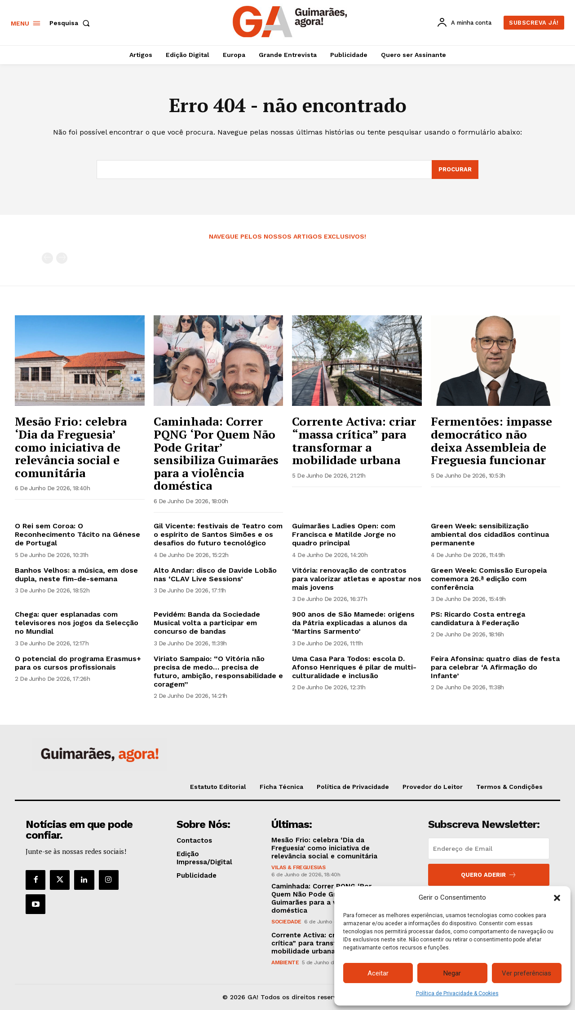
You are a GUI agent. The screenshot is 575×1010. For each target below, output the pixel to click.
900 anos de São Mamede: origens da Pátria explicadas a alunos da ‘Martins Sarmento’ (353, 623)
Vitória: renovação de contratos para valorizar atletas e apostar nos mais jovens (356, 579)
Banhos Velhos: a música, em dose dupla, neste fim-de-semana (76, 574)
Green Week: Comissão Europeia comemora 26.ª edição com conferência (489, 579)
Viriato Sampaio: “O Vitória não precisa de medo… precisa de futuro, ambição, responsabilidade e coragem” (218, 671)
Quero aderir (489, 875)
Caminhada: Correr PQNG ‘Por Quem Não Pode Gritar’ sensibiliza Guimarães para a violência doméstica (216, 453)
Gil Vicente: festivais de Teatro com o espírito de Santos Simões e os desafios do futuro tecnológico (218, 534)
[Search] (455, 169)
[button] (557, 897)
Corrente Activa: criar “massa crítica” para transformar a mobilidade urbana (354, 440)
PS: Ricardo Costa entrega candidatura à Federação (478, 618)
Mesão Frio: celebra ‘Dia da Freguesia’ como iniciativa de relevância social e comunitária (71, 447)
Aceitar (378, 973)
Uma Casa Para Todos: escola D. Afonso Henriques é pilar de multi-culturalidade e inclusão (354, 667)
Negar (452, 973)
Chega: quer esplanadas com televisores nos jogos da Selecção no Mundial (76, 623)
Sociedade (286, 922)
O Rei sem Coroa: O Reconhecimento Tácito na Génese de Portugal (77, 534)
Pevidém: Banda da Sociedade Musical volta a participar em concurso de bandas (207, 623)
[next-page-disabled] (61, 258)
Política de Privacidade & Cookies (457, 993)
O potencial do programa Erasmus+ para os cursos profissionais (78, 662)
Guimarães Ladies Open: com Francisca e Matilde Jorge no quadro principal (344, 534)
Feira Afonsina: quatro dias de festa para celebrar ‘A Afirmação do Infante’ (495, 667)
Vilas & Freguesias (298, 867)
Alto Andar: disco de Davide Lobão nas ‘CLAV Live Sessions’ (215, 574)
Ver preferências (526, 973)
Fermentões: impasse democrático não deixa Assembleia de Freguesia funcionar (491, 440)
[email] (488, 848)
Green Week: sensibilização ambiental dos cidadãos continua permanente (490, 534)
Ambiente (285, 962)
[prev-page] (47, 258)
